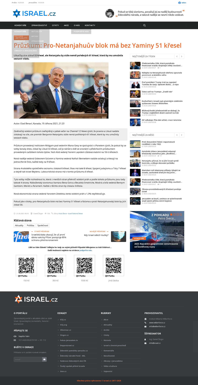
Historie (119, 340)
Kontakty (90, 25)
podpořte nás (85, 250)
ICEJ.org (75, 325)
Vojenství (119, 371)
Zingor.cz (75, 335)
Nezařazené (119, 356)
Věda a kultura (119, 366)
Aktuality (21, 38)
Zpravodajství (39, 25)
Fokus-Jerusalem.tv (75, 340)
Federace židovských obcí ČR (75, 361)
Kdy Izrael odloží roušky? (96, 235)
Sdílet (183, 3)
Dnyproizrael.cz (75, 345)
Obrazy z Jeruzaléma (119, 361)
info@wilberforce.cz (157, 326)
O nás (77, 25)
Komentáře (20, 25)
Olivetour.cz (75, 330)
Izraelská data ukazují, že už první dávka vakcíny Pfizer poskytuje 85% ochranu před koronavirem (48, 237)
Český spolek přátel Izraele (75, 366)
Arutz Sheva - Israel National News (70, 213)
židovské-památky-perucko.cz (75, 350)
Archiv (119, 330)
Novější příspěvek (99, 231)
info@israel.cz (154, 343)
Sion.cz (75, 371)
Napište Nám (24, 336)
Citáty (55, 25)
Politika (30, 225)
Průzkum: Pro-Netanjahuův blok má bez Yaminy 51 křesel (98, 45)
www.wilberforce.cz (157, 323)
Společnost (43, 225)
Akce (66, 25)
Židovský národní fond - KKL (75, 356)
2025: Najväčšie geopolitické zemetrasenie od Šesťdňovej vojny (156, 245)
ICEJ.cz (75, 319)
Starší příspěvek (40, 231)
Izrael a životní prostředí (119, 345)
